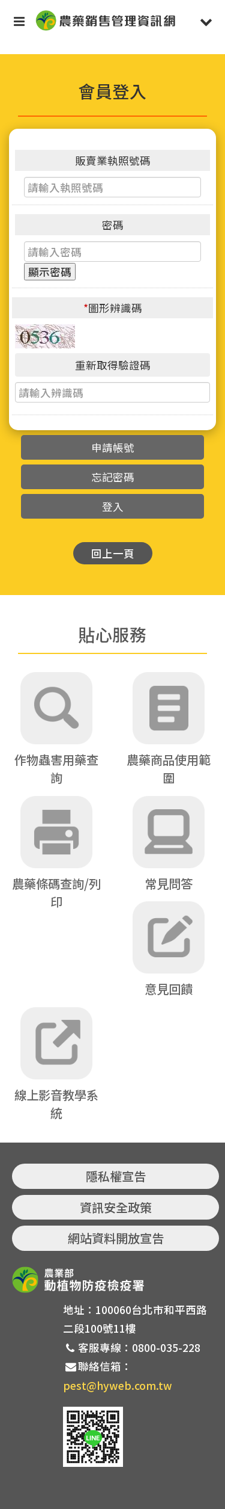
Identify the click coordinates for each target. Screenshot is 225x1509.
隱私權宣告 (116, 1176)
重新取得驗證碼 (113, 364)
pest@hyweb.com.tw (117, 1385)
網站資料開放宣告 (116, 1238)
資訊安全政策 (116, 1207)
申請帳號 (112, 447)
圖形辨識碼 (112, 307)
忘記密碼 (112, 476)
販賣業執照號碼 (113, 160)
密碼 (113, 224)
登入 (113, 506)
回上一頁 (112, 553)
